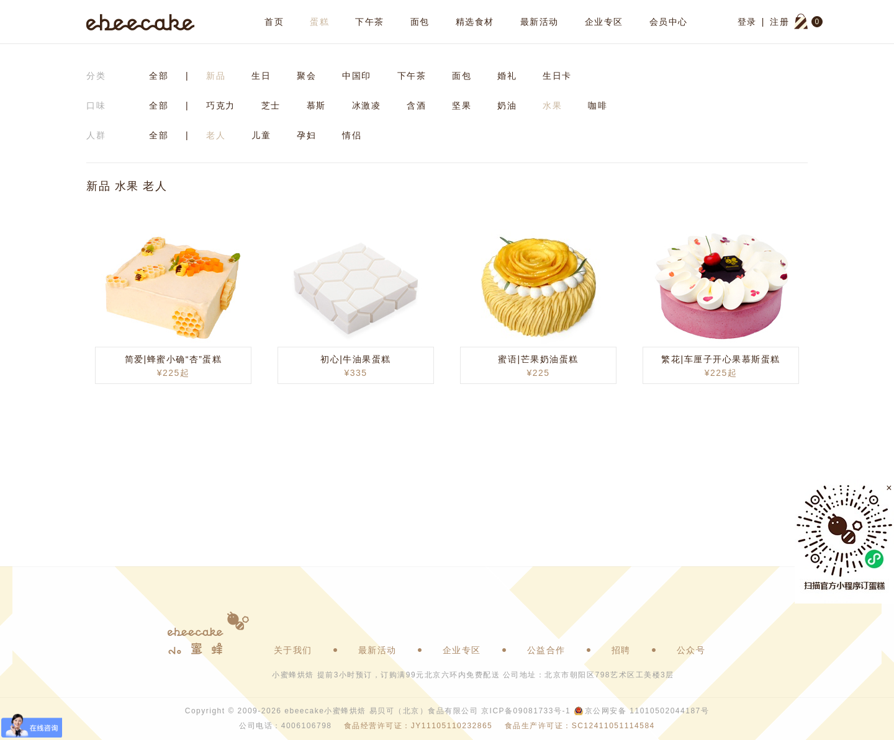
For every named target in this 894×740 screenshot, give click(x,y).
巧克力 (220, 105)
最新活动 (539, 22)
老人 (215, 135)
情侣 (351, 135)
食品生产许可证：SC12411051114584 (580, 725)
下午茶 (369, 22)
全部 (158, 76)
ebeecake (140, 21)
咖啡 (597, 105)
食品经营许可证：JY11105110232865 (418, 725)
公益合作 (546, 650)
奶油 (507, 105)
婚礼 (507, 76)
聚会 (306, 76)
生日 (261, 76)
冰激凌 (366, 105)
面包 (420, 22)
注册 (779, 22)
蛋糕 (319, 22)
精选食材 (475, 22)
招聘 (621, 650)
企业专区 (604, 22)
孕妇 (306, 135)
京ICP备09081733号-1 (526, 711)
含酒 (416, 105)
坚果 (461, 105)
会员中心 (668, 22)
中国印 (356, 76)
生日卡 (557, 76)
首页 (274, 22)
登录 (747, 22)
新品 (215, 76)
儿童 (261, 135)
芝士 (271, 105)
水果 (552, 105)
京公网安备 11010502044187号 (647, 711)
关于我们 (293, 650)
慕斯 (316, 105)
